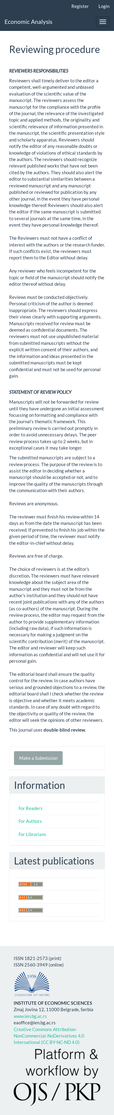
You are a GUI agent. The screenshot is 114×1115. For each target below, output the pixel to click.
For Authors (30, 821)
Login (103, 6)
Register (80, 6)
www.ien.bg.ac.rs (30, 1016)
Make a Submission (38, 758)
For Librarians (32, 834)
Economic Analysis (28, 21)
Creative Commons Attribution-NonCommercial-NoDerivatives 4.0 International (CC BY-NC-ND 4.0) (49, 1035)
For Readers (31, 808)
